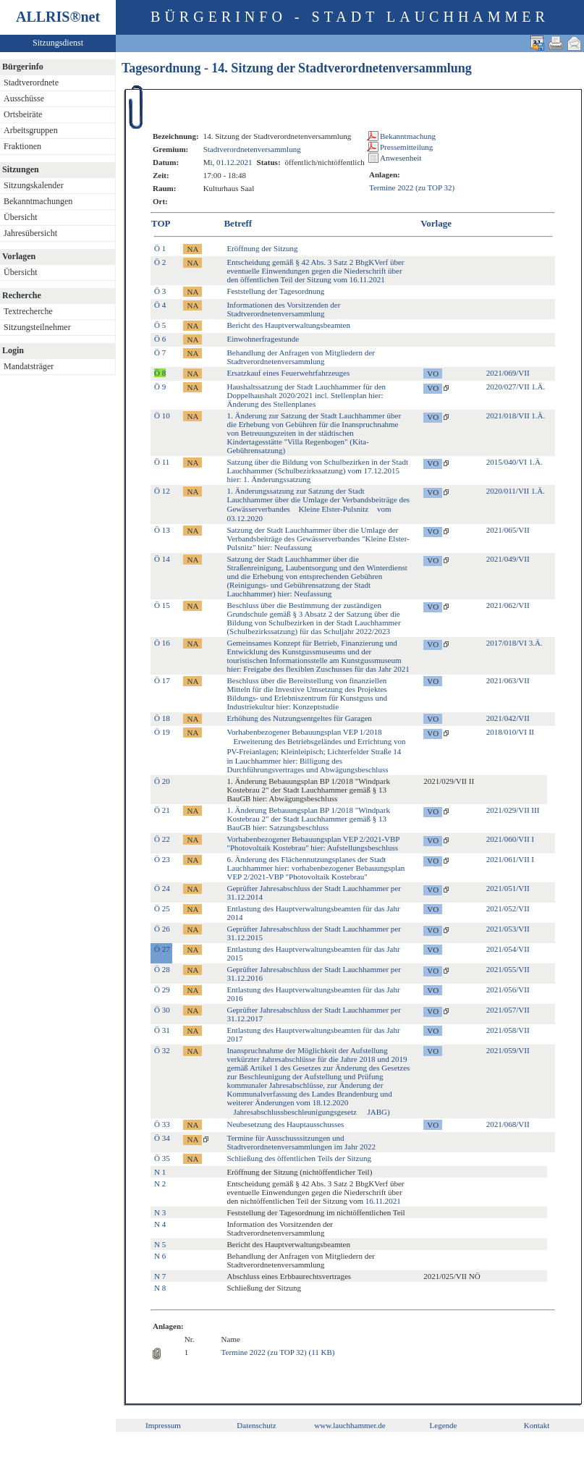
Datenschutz (256, 1425)
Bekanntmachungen (38, 201)
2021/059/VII (508, 1050)
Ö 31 (162, 1030)
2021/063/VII (508, 680)
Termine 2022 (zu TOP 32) (411, 187)
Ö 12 (162, 490)
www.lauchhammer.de (349, 1425)
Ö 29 (162, 989)
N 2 (160, 1183)
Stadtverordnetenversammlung (252, 149)
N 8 (160, 1287)
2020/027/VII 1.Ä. (516, 386)
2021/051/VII (508, 888)
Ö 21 (162, 810)
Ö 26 (162, 928)
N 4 (160, 1224)
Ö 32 (162, 1050)
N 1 (160, 1172)
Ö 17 (162, 680)
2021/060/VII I (510, 839)
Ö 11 (161, 461)
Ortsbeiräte (23, 114)
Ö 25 (162, 908)
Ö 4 (160, 304)
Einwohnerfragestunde (263, 338)
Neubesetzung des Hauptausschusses (285, 1124)
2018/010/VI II (510, 731)
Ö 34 (162, 1138)
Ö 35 (162, 1158)
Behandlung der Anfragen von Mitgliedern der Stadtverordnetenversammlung (300, 357)
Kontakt (536, 1425)
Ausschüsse (24, 98)
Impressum (163, 1425)
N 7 (160, 1276)
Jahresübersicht (30, 233)
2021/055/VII (508, 969)
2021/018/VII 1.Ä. (516, 415)
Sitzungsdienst (58, 43)
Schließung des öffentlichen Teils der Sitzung (299, 1158)
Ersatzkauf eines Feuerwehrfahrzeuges (288, 372)
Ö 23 (162, 859)
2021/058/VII (508, 1030)
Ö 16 (162, 642)
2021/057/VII (508, 1009)
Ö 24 (162, 888)
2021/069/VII (508, 372)
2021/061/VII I (510, 859)
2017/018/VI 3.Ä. (514, 642)
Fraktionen (22, 146)
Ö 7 (160, 352)
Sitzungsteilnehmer (37, 327)
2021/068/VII (508, 1124)
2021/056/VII (508, 989)
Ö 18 (162, 718)
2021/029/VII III (513, 810)
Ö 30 (162, 1009)
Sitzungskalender (34, 185)
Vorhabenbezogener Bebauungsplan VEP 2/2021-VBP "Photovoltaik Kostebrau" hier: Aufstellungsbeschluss (313, 843)
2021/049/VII (508, 558)
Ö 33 (162, 1124)
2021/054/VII (508, 949)
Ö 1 (160, 248)
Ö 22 (162, 839)
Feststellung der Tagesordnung (275, 291)
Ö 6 (160, 338)
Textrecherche (28, 311)
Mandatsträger (29, 366)
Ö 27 (162, 949)
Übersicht (21, 217)
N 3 (160, 1212)
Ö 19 (162, 731)
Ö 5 (160, 325)
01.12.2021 (234, 162)
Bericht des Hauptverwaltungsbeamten (288, 325)
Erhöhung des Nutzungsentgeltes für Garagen (299, 718)
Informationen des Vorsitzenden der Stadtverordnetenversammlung (283, 309)
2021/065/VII (508, 530)
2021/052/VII (508, 908)
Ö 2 (160, 262)
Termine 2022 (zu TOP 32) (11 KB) (278, 1352)
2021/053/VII (508, 928)
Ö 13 (162, 530)
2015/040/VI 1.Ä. (514, 461)
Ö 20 (162, 781)
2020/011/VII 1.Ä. (515, 490)
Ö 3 (160, 291)
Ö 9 (160, 386)
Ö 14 (162, 558)
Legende (443, 1425)
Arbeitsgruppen (31, 130)
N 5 (160, 1244)
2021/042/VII (508, 718)
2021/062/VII (508, 605)
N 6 (160, 1256)
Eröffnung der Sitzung (262, 248)
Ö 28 (162, 969)
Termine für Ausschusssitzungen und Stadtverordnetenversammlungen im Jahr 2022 (301, 1142)
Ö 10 (162, 415)
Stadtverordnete (31, 82)
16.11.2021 (383, 1200)
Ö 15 (162, 605)
